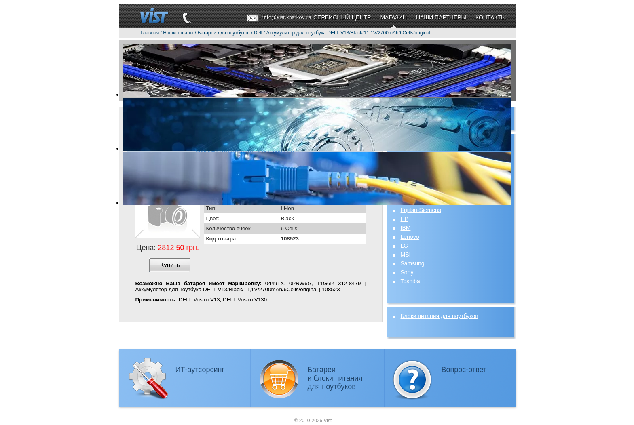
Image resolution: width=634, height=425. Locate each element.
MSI (406, 254)
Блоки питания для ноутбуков (439, 316)
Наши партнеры (441, 17)
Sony (407, 272)
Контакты (491, 17)
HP (404, 219)
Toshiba (410, 281)
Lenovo (410, 237)
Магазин (393, 17)
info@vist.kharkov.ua (286, 17)
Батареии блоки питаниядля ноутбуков (335, 378)
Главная (150, 33)
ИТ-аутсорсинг (200, 370)
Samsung (413, 263)
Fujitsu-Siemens (421, 210)
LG (404, 245)
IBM (406, 228)
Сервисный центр (342, 17)
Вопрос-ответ (464, 370)
